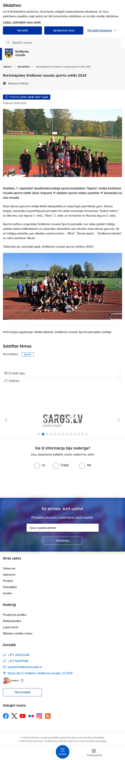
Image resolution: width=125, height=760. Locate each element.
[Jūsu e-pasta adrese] (63, 528)
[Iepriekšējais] (6, 420)
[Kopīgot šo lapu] (62, 380)
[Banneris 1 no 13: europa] (62, 420)
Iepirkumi (9, 574)
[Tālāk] (119, 420)
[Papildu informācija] (21, 680)
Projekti (8, 581)
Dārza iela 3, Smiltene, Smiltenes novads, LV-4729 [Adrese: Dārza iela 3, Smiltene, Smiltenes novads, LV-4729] (40, 673)
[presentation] (62, 483)
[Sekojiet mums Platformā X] (14, 716)
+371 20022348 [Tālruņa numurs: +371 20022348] (18, 655)
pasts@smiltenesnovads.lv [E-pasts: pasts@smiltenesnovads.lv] (25, 667)
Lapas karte (10, 627)
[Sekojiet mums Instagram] (39, 716)
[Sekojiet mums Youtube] (23, 715)
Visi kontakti (22, 692)
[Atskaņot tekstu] (18, 83)
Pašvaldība (10, 587)
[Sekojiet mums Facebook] (6, 716)
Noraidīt (22, 30)
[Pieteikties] (62, 541)
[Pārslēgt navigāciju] (62, 752)
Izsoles (7, 593)
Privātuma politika (14, 615)
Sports (27, 354)
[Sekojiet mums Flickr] (31, 715)
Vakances (9, 568)
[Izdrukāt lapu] (62, 373)
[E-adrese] (11, 680)
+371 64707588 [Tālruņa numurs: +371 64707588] (18, 661)
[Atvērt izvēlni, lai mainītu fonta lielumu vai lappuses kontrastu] (94, 753)
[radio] (39, 465)
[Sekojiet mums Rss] (48, 716)
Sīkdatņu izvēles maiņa (17, 633)
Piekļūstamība (12, 621)
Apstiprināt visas (63, 30)
